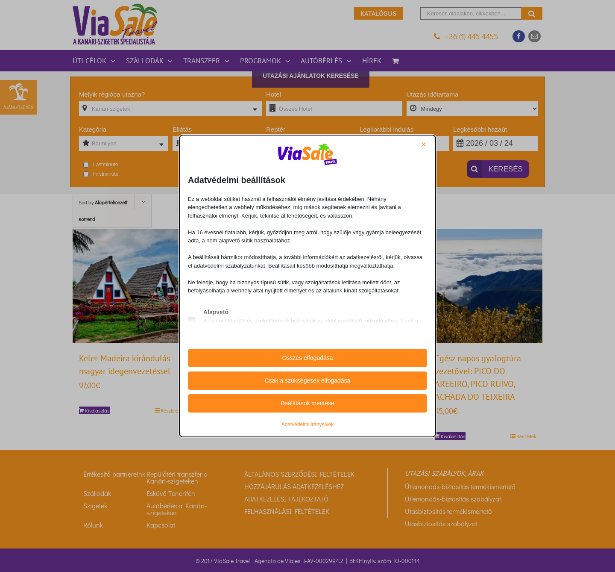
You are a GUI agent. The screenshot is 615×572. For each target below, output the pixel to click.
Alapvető (215, 312)
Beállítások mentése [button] (307, 403)
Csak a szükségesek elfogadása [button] (308, 380)
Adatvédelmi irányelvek (307, 425)
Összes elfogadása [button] (307, 357)
